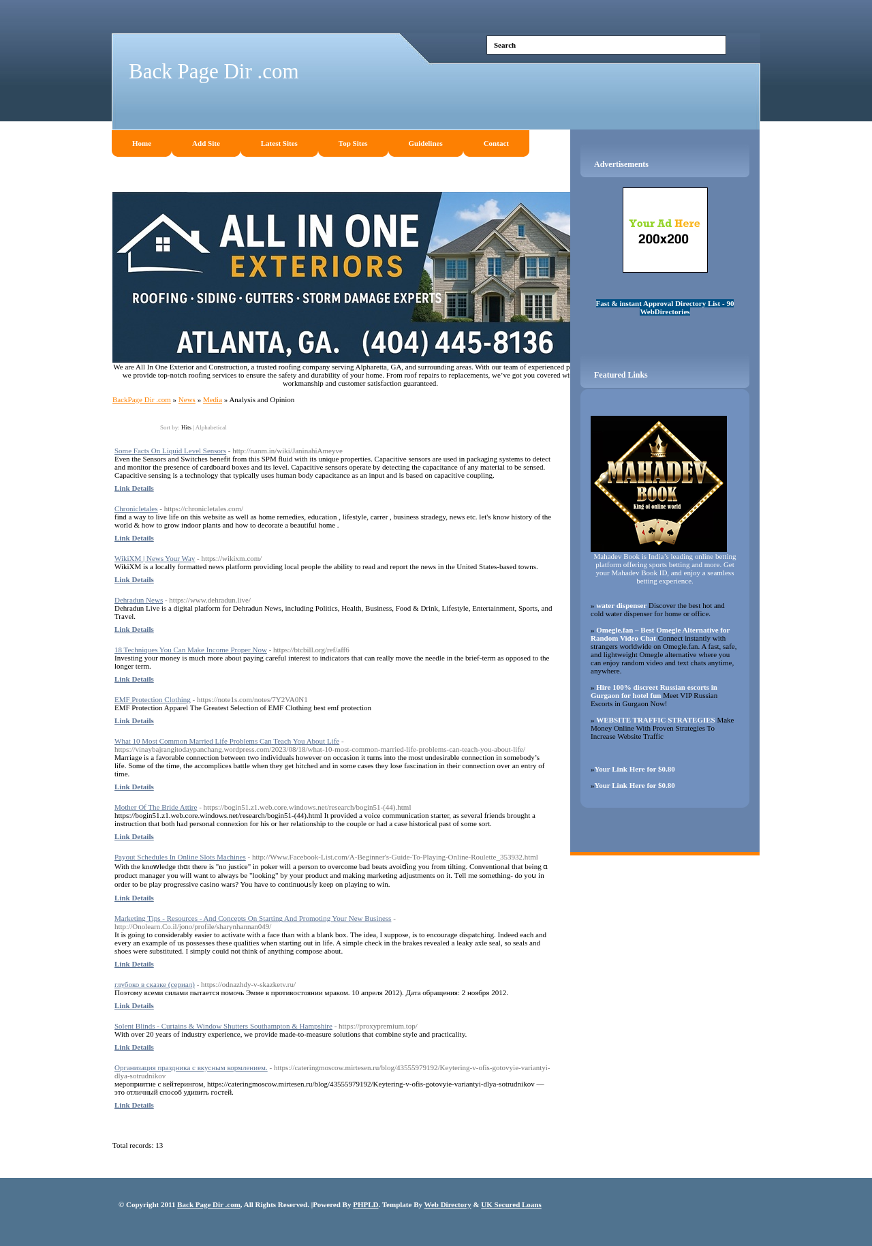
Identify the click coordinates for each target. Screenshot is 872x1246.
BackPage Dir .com (141, 399)
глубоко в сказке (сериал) (154, 984)
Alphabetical (211, 427)
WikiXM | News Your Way (154, 558)
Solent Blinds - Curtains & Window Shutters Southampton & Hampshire (223, 1026)
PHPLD (365, 1204)
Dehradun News (138, 600)
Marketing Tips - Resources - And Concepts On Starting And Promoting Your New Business (252, 918)
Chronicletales (136, 508)
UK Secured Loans (511, 1204)
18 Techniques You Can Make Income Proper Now (190, 649)
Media (212, 399)
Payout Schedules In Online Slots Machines (180, 857)
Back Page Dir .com (214, 71)
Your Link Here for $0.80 (635, 769)
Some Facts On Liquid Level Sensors (170, 450)
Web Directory (447, 1204)
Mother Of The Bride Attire (155, 807)
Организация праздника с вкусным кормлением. (191, 1067)
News (187, 399)
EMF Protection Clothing (152, 699)
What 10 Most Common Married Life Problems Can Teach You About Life (226, 741)
